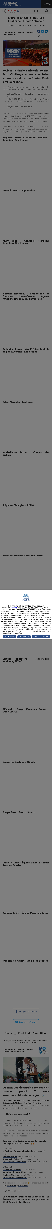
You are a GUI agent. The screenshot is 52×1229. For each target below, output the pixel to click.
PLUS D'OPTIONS (41, 637)
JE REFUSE (24, 637)
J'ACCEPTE (9, 637)
